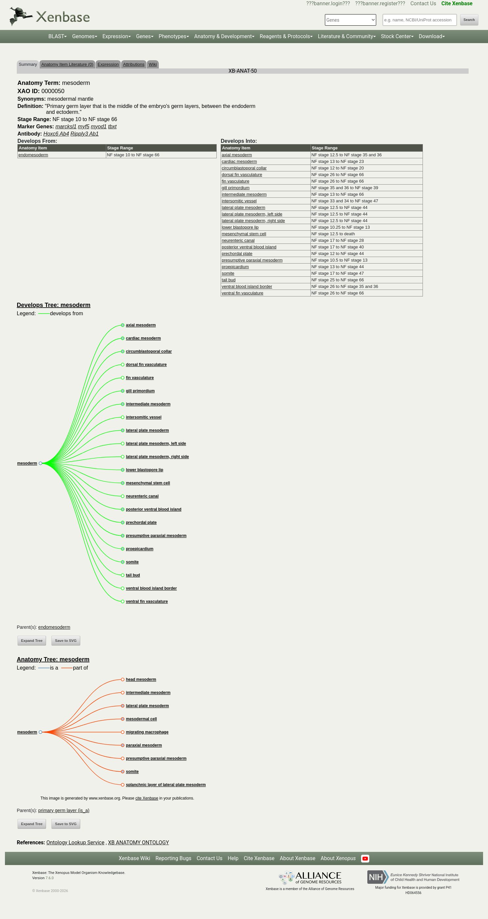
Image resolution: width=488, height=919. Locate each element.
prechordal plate (237, 253)
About (338, 858)
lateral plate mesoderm (243, 207)
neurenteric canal (238, 240)
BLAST (56, 36)
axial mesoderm (237, 154)
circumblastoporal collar (244, 168)
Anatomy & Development (223, 36)
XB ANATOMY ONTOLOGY (138, 842)
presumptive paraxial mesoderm (252, 260)
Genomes (83, 36)
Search (469, 20)
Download (430, 36)
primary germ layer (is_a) (63, 810)
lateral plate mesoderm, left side (252, 214)
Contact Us (423, 3)
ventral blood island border (247, 286)
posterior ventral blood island (249, 246)
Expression (115, 36)
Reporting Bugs (173, 858)
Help (233, 858)
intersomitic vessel (239, 200)
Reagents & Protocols (285, 36)
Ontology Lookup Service (75, 842)
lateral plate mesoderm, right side (253, 220)
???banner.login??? (328, 3)
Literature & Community (345, 36)
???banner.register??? (380, 3)
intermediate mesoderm (244, 194)
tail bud (228, 279)
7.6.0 (49, 878)
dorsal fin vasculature (242, 174)
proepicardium (235, 266)
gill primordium (236, 187)
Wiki (153, 64)
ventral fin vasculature (242, 293)
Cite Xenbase (259, 858)
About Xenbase (297, 858)
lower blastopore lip (240, 227)
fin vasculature (235, 181)
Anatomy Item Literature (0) (67, 64)
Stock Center (396, 36)
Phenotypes (172, 36)
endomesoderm (33, 154)
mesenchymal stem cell (244, 233)
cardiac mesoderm (239, 161)
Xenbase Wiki (134, 858)
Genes (143, 36)
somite (228, 273)
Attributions (133, 64)
